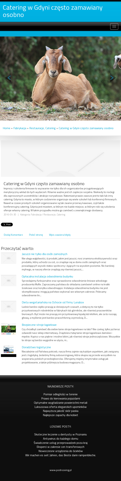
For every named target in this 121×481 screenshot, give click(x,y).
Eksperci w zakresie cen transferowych (60, 447)
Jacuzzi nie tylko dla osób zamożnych (44, 254)
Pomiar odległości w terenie (60, 394)
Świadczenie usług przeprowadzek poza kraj (61, 443)
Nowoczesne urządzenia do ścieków (60, 451)
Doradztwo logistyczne (36, 347)
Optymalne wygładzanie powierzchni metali (60, 402)
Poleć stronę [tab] (36, 235)
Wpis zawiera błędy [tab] (60, 235)
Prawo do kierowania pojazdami (60, 398)
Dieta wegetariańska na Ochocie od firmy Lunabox (53, 302)
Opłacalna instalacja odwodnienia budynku (47, 276)
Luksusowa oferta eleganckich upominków (60, 407)
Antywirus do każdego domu (60, 438)
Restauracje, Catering (42, 128)
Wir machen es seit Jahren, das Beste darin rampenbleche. (60, 455)
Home (6, 128)
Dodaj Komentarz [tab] (13, 235)
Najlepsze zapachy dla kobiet (60, 415)
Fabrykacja (19, 128)
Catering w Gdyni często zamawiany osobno (86, 128)
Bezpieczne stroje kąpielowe (39, 324)
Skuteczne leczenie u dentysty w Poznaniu (60, 434)
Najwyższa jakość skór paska (60, 411)
